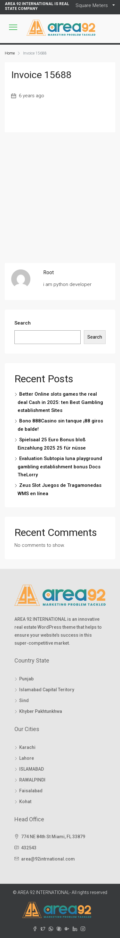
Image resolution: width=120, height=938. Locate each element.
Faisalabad (31, 790)
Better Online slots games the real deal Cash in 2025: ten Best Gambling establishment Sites (60, 402)
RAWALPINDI (32, 779)
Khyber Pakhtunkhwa (40, 711)
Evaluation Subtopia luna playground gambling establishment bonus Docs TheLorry (60, 467)
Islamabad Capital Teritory (46, 689)
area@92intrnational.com (48, 858)
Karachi (27, 747)
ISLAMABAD (31, 769)
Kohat (25, 801)
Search (22, 323)
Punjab (26, 678)
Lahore (26, 758)
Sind (24, 700)
